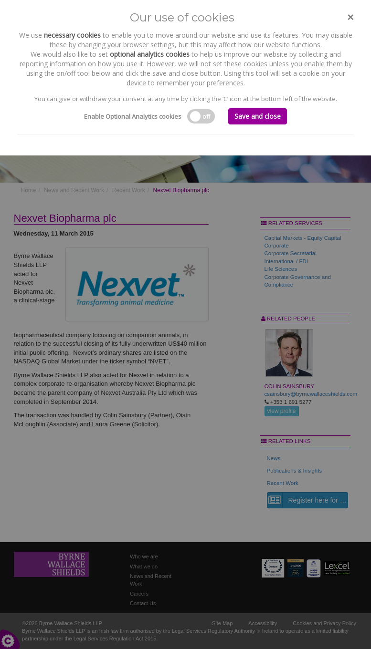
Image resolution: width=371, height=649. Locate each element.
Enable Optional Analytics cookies (132, 116)
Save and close (257, 116)
